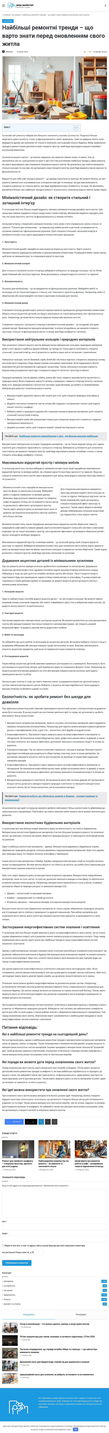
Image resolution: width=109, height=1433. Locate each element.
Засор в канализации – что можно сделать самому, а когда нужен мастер (54, 1325)
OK (75, 1429)
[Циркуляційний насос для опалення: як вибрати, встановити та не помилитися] (10, 1379)
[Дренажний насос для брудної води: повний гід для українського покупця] (10, 1367)
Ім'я (4, 1222)
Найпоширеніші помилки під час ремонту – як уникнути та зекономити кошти (53, 1164)
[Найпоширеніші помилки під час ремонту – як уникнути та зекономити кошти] (54, 1149)
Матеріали (8, 1281)
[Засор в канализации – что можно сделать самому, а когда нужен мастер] (10, 1329)
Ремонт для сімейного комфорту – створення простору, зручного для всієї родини (17, 1164)
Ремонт (7, 1299)
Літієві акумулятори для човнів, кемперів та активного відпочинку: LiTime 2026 (57, 1338)
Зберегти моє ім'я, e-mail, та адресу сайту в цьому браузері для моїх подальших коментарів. (44, 1246)
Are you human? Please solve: (22, 1252)
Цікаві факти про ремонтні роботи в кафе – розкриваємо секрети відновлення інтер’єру (89, 1164)
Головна (6, 15)
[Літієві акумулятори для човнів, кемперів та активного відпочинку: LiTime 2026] (10, 1342)
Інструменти (9, 1286)
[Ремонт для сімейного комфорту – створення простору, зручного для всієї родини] (18, 1149)
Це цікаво (16, 15)
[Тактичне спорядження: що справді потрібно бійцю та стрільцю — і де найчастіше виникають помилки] (10, 1354)
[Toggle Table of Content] (74, 127)
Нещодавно (28, 1314)
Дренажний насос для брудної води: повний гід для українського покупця (54, 1363)
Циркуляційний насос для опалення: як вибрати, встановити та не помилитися (57, 1376)
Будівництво (9, 1295)
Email (5, 1234)
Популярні (81, 1314)
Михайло (10, 52)
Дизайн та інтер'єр (12, 1304)
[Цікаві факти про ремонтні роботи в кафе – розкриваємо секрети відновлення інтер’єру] (91, 1149)
